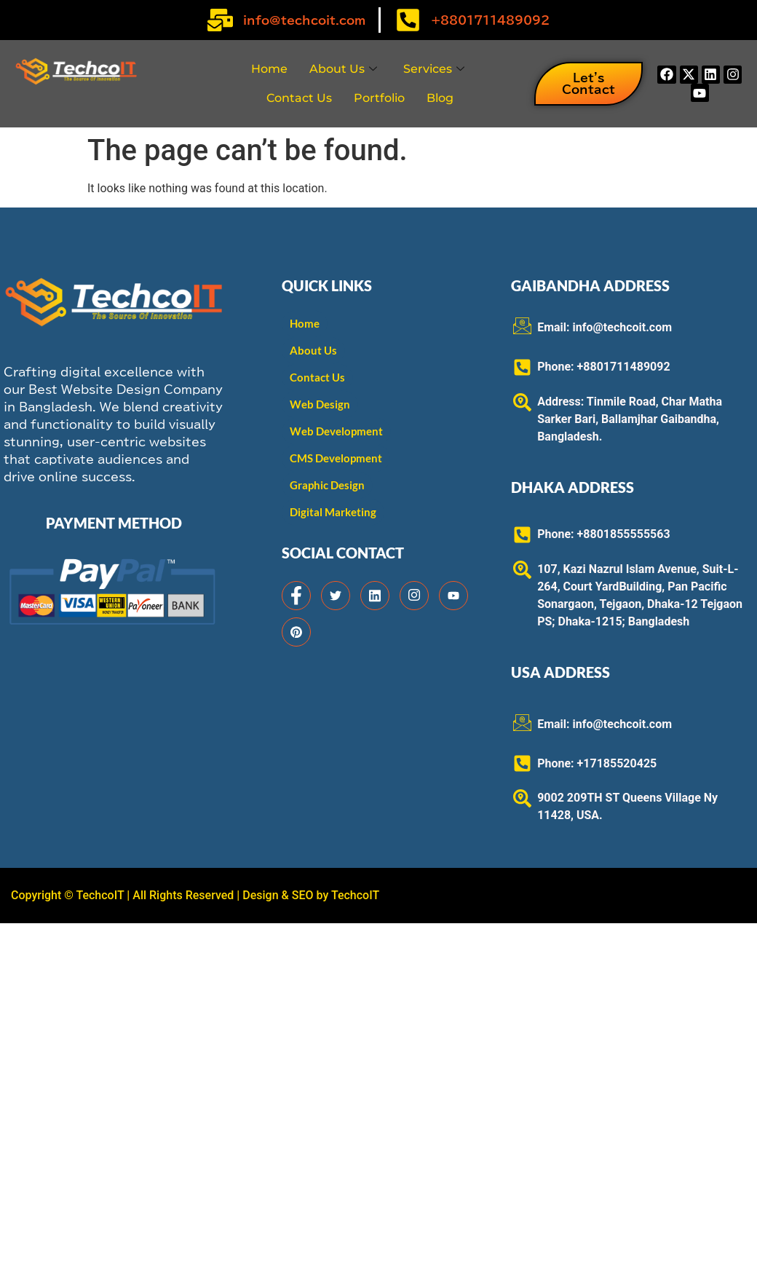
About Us (343, 69)
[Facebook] (296, 595)
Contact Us (299, 98)
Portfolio (379, 98)
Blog (440, 98)
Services (433, 69)
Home (269, 69)
